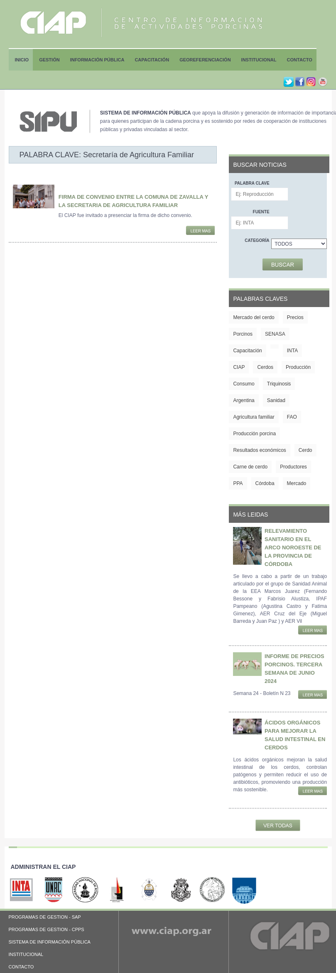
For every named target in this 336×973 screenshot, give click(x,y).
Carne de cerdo (250, 467)
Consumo (243, 384)
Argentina (243, 400)
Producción (298, 367)
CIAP (239, 367)
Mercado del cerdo (253, 317)
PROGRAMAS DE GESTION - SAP (45, 916)
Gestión (49, 59)
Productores (293, 467)
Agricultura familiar (253, 417)
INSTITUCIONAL (26, 954)
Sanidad (276, 400)
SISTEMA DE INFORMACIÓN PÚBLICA (50, 941)
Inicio (22, 59)
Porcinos (243, 334)
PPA (238, 483)
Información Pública (97, 59)
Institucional (259, 59)
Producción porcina (254, 434)
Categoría (257, 240)
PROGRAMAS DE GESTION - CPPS (46, 929)
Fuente (261, 212)
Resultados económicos (259, 450)
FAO (292, 417)
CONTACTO (21, 966)
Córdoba (265, 483)
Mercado (297, 483)
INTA (292, 351)
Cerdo (305, 450)
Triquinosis (279, 384)
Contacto (299, 59)
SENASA (275, 334)
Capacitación (152, 59)
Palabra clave (252, 183)
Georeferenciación (205, 59)
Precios (295, 317)
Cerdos (265, 367)
